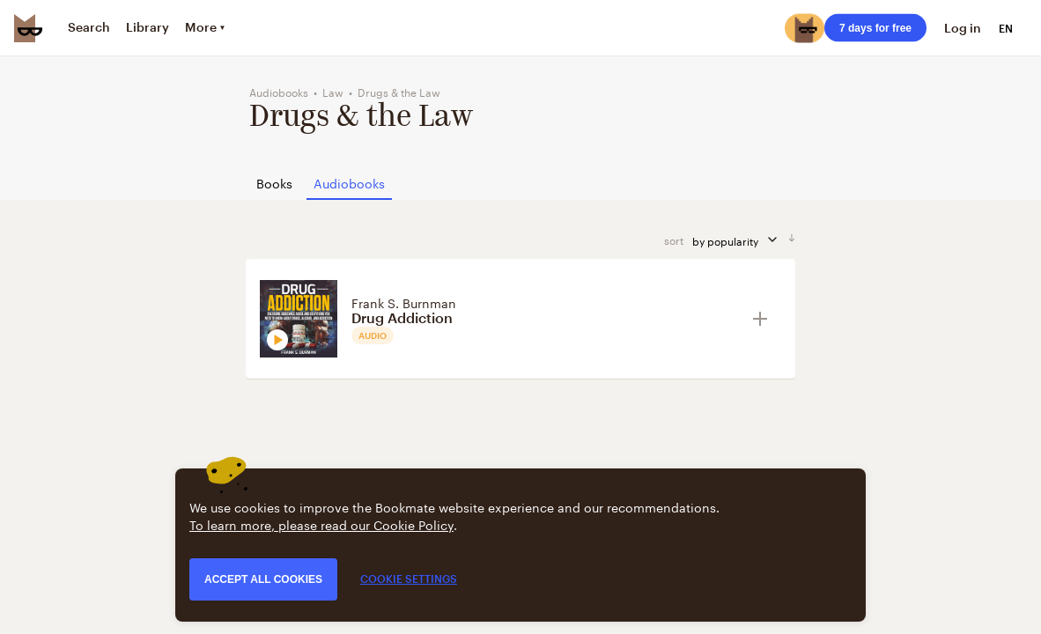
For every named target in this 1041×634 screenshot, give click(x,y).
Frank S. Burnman (403, 302)
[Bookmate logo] (28, 28)
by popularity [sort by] (740, 240)
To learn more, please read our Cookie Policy (321, 524)
